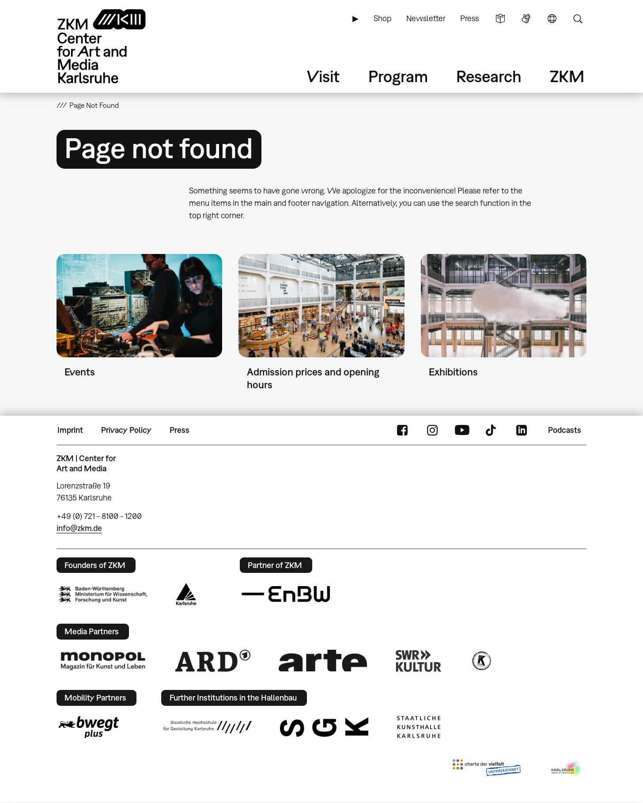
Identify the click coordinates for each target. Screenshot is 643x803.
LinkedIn (521, 430)
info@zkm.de (79, 528)
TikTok (492, 430)
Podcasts (564, 430)
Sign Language (526, 18)
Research (489, 76)
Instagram (432, 430)
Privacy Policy (126, 430)
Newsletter (426, 18)
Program (398, 76)
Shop (382, 18)
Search (577, 18)
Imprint (70, 430)
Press (469, 18)
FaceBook (402, 430)
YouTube (462, 430)
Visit (323, 76)
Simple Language (500, 18)
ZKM (567, 76)
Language (552, 18)
